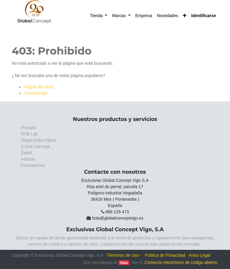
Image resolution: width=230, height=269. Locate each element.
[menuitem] (99, 15)
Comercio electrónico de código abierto (180, 262)
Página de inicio (38, 86)
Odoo (124, 263)
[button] (185, 15)
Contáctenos (35, 93)
